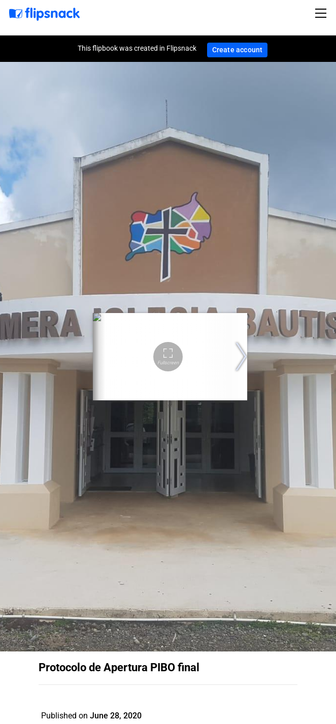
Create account (237, 50)
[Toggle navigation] (322, 13)
